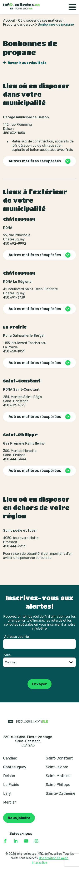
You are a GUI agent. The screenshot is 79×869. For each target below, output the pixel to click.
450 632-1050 (14, 133)
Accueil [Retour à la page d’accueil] (9, 20)
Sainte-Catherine (60, 793)
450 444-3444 (14, 459)
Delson (9, 776)
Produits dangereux (18, 24)
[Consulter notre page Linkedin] (16, 841)
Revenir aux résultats (26, 63)
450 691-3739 (14, 297)
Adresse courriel (17, 637)
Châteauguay (14, 767)
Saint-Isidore (57, 767)
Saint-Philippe (58, 784)
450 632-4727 (14, 405)
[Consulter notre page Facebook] (5, 841)
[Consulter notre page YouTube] (26, 841)
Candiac (10, 758)
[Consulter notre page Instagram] (36, 841)
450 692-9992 (14, 243)
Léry (7, 793)
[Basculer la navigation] (72, 7)
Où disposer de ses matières (40, 20)
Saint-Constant (59, 758)
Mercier (9, 802)
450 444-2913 (14, 546)
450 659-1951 (13, 351)
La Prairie (11, 784)
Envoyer (39, 684)
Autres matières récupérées (35, 161)
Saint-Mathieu (58, 776)
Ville (7, 655)
